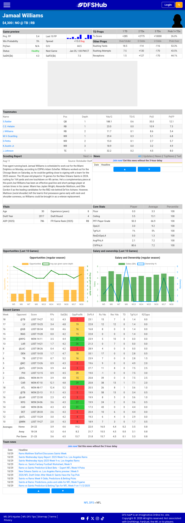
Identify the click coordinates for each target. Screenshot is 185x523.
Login (168, 5)
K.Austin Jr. (8, 144)
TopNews (168, 155)
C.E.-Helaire (9, 125)
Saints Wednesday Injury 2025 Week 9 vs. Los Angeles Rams (49, 459)
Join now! (118, 159)
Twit (178, 155)
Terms (52, 515)
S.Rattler (7, 120)
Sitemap (42, 515)
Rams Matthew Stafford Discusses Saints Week (42, 452)
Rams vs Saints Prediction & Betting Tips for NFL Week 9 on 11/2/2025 (54, 484)
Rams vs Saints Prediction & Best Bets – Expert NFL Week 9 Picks (52, 466)
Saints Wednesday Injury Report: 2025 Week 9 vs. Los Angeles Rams (53, 456)
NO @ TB (21, 23)
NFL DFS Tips (29, 515)
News (158, 155)
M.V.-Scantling (10, 135)
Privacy (8, 519)
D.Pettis (7, 140)
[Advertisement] (92, 83)
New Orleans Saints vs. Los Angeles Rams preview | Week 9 (48, 470)
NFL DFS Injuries (12, 515)
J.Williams (8, 130)
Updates (148, 155)
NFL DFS (89, 501)
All (139, 155)
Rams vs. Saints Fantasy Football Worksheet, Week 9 (45, 463)
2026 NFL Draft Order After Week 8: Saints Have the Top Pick (49, 474)
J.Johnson (8, 149)
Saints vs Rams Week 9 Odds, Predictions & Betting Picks (47, 477)
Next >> (87, 155)
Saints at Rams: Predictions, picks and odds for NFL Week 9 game (52, 481)
